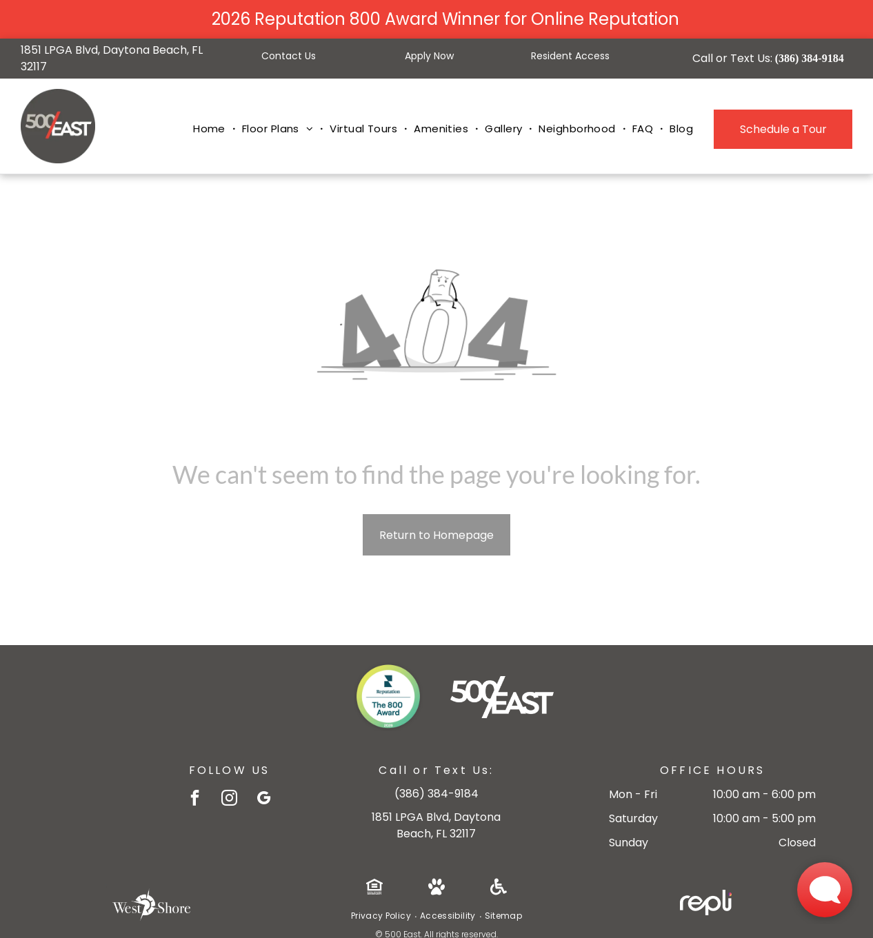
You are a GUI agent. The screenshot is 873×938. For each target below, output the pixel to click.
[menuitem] (210, 129)
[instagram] (229, 799)
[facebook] (195, 799)
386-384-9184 (436, 794)
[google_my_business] (264, 799)
